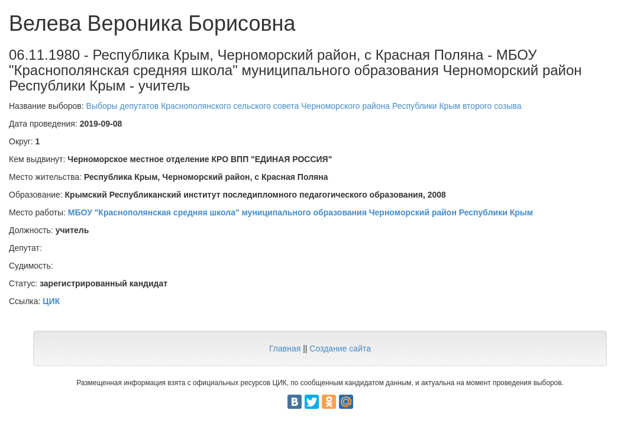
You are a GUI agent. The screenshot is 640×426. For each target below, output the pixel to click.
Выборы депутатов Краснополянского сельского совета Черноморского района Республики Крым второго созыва (304, 106)
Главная (284, 348)
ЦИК (51, 301)
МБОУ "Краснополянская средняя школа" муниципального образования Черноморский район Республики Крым (300, 212)
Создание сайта (340, 348)
